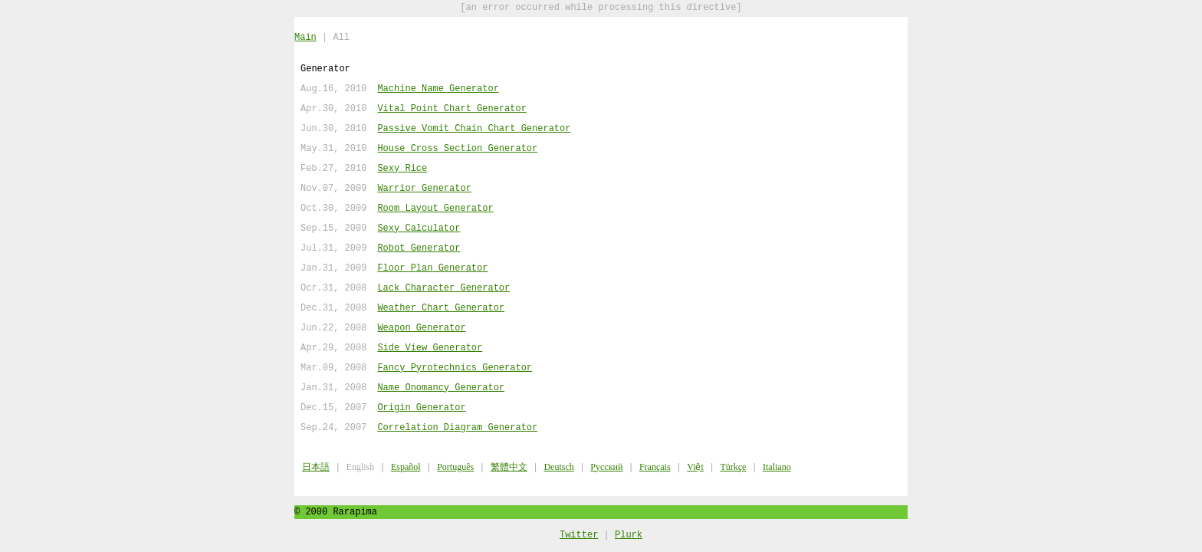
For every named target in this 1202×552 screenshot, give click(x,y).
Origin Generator (421, 407)
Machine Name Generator (437, 88)
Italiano (777, 467)
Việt (695, 467)
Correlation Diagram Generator (457, 427)
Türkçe (733, 467)
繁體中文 (509, 467)
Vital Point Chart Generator (451, 108)
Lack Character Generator (443, 287)
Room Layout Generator (435, 208)
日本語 (316, 467)
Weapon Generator (421, 327)
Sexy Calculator (418, 228)
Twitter (579, 533)
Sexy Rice (402, 168)
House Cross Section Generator (457, 148)
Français (655, 467)
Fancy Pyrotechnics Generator (454, 367)
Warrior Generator (424, 188)
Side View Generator (429, 347)
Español (406, 467)
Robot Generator (418, 248)
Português (455, 467)
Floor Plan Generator (432, 267)
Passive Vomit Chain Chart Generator (473, 128)
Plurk (628, 533)
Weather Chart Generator (440, 307)
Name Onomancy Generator (440, 387)
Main (305, 37)
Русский (606, 467)
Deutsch (558, 467)
